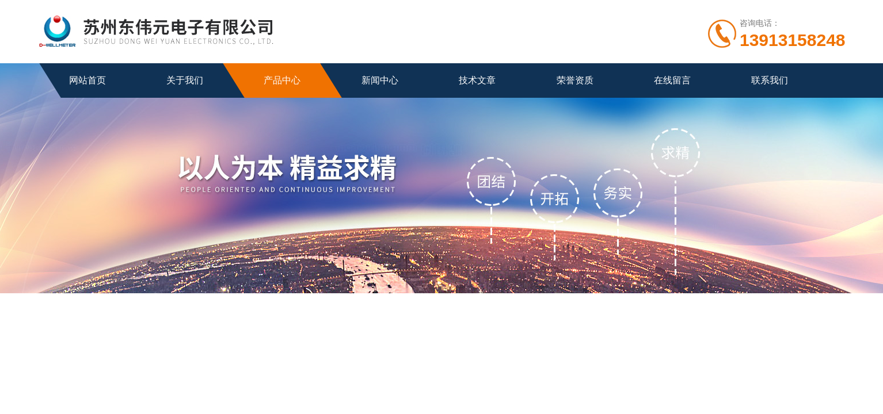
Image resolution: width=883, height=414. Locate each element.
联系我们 (769, 80)
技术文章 (477, 80)
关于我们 (184, 80)
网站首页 (87, 80)
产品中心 (282, 80)
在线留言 (672, 80)
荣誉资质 (575, 80)
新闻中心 (379, 80)
